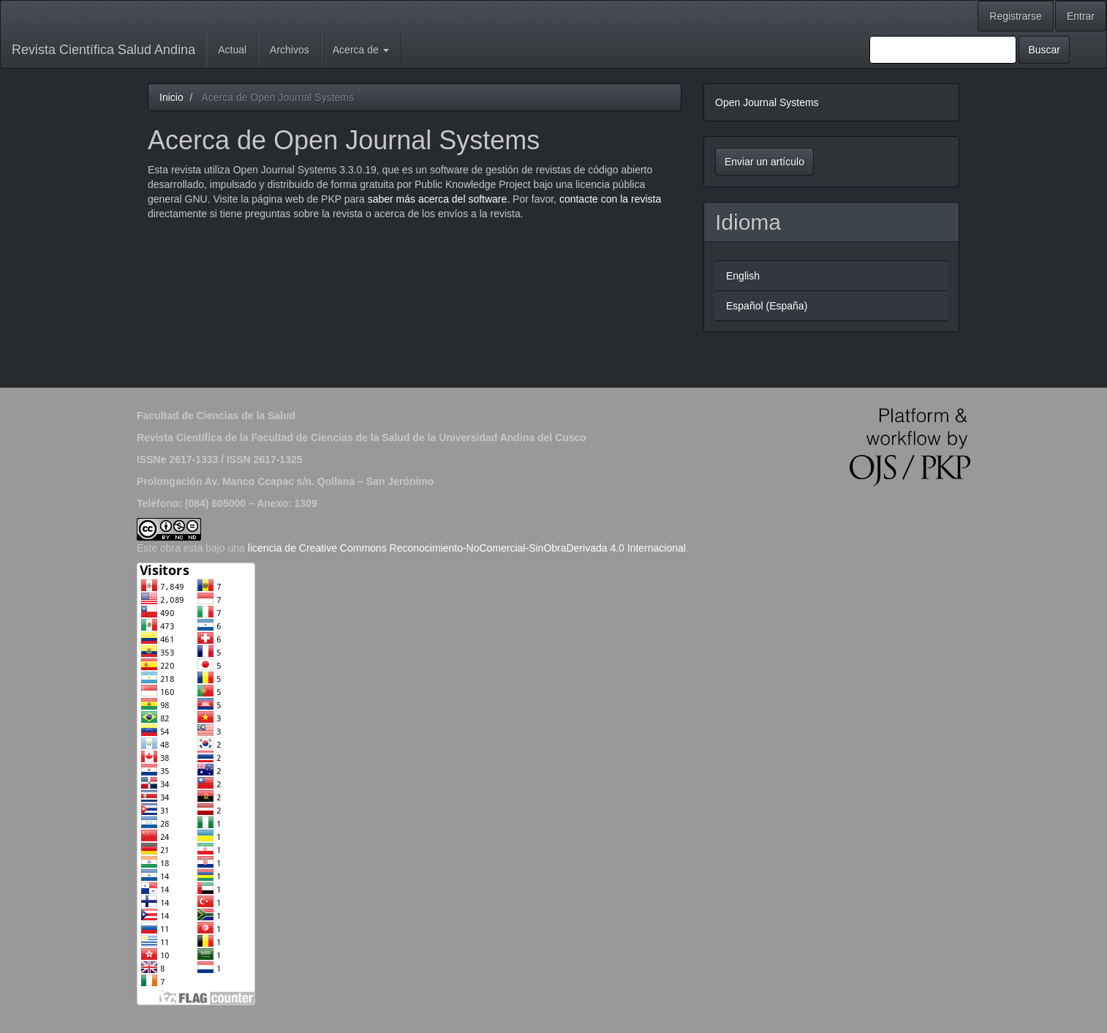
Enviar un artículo (764, 162)
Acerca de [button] (361, 50)
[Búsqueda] (942, 50)
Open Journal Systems (767, 102)
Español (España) (766, 306)
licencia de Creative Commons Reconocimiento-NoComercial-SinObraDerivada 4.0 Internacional (467, 548)
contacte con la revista (610, 199)
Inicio (171, 97)
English (743, 276)
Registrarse (1015, 16)
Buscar (1044, 50)
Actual (232, 50)
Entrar (1081, 16)
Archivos (289, 50)
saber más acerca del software (437, 199)
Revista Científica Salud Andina (103, 49)
